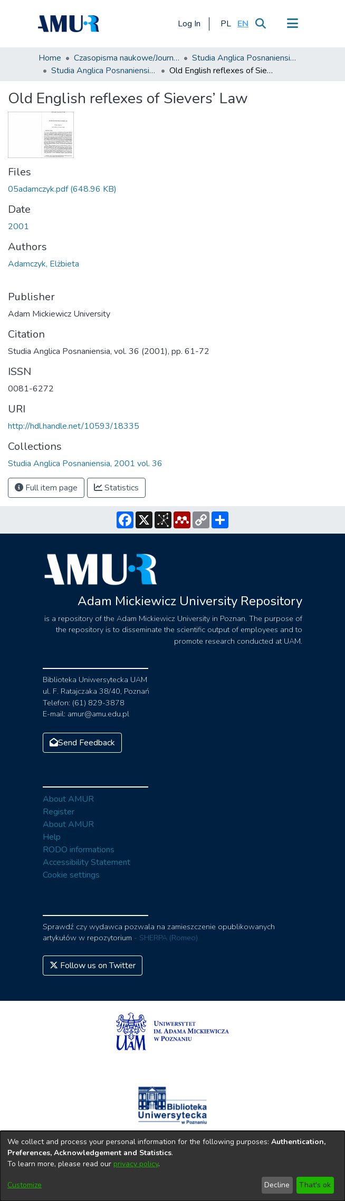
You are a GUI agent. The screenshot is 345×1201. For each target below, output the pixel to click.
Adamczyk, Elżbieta (43, 264)
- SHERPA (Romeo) (166, 937)
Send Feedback (82, 743)
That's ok (315, 1185)
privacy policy (135, 1164)
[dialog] (172, 1166)
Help (52, 837)
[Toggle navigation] (292, 24)
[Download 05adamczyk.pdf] (62, 189)
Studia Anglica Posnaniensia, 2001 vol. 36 (104, 70)
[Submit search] (260, 23)
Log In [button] (190, 23)
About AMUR (68, 799)
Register (58, 812)
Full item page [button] (46, 488)
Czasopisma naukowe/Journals (126, 58)
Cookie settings (71, 875)
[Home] (68, 23)
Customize (24, 1185)
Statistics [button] (116, 488)
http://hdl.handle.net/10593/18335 (73, 426)
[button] (225, 23)
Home (50, 58)
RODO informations (78, 849)
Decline (277, 1185)
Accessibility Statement (86, 862)
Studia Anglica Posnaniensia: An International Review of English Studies (245, 58)
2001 (18, 226)
